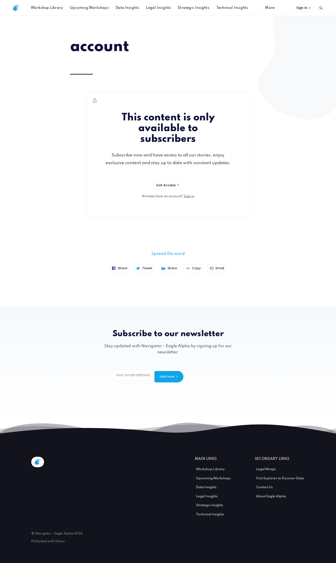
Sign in (303, 7)
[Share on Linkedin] (169, 268)
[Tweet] (143, 268)
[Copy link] (195, 268)
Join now (210, 375)
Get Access (168, 185)
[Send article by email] (220, 268)
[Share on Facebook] (116, 268)
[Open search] (321, 8)
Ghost (60, 538)
